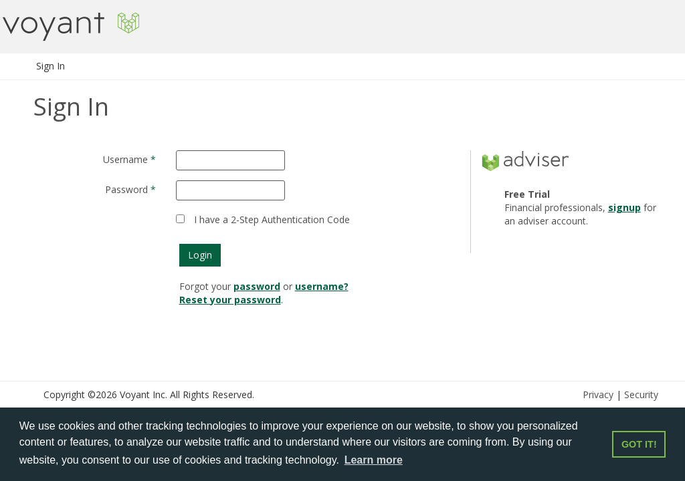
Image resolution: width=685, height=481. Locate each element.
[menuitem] (50, 66)
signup (624, 207)
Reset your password (230, 299)
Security (641, 394)
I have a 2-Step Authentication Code (272, 219)
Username (125, 159)
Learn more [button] (374, 460)
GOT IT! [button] (639, 444)
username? (322, 286)
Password (126, 189)
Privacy (598, 394)
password (256, 286)
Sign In (50, 65)
